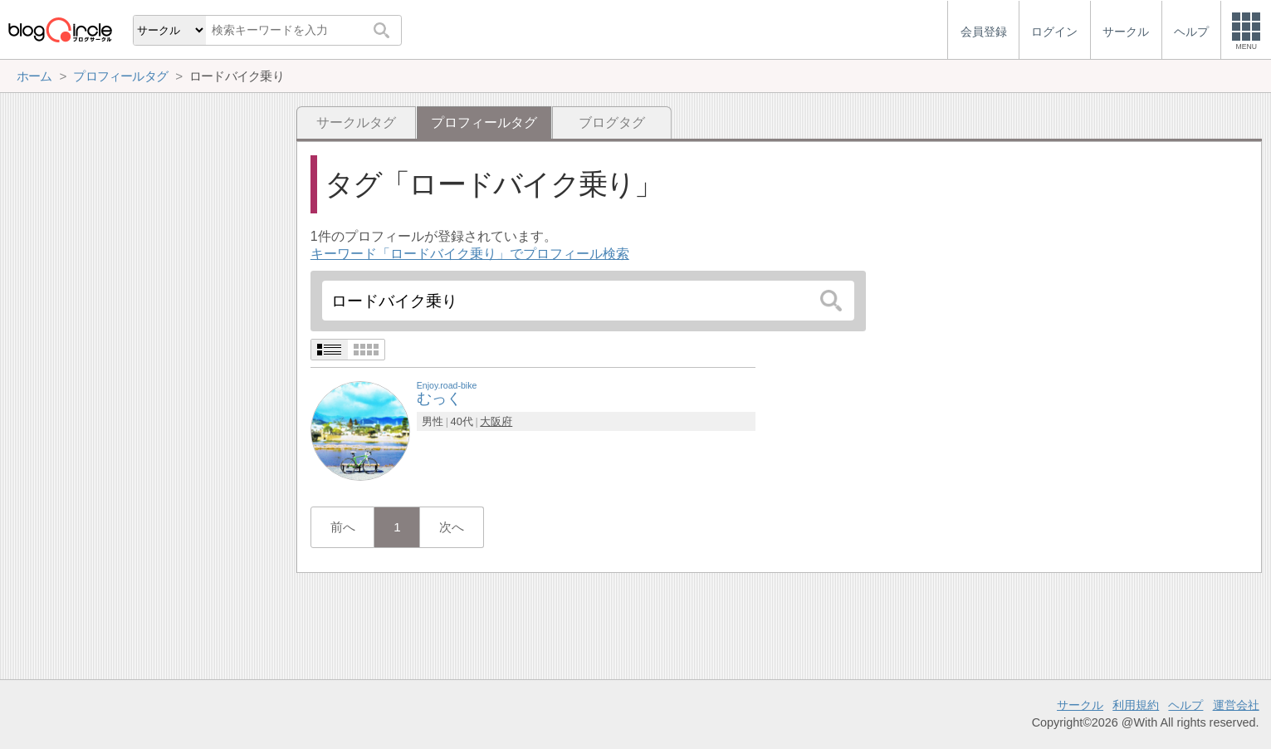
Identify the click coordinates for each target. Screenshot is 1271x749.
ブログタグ (612, 122)
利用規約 (1135, 705)
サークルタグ (356, 122)
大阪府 (496, 421)
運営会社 (1236, 705)
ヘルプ (1185, 705)
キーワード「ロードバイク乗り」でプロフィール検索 (469, 254)
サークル (1080, 705)
